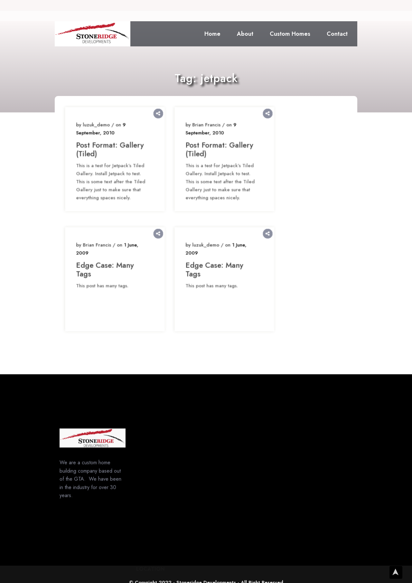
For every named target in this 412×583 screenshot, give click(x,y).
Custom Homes (290, 34)
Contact (337, 34)
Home (212, 34)
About (245, 34)
